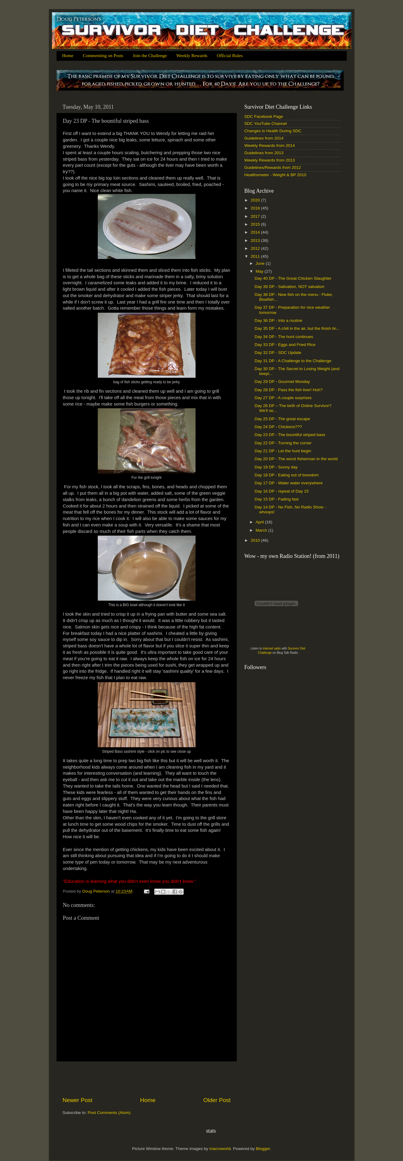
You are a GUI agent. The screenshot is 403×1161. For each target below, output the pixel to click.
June (261, 263)
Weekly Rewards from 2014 (269, 145)
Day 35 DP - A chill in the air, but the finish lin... (297, 328)
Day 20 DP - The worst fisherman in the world (296, 459)
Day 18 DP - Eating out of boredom (287, 475)
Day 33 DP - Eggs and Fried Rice (285, 344)
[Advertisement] (146, 1079)
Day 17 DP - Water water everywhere (289, 483)
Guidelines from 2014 (264, 138)
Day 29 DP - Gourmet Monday (282, 381)
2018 (256, 208)
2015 (256, 224)
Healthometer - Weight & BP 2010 (275, 175)
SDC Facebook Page (263, 116)
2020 (256, 200)
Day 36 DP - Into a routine (278, 320)
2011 (256, 256)
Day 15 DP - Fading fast (277, 499)
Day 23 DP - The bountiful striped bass (290, 434)
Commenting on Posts (103, 55)
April (260, 522)
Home (67, 55)
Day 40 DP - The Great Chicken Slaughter (293, 278)
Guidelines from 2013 (264, 153)
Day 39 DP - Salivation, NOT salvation (289, 286)
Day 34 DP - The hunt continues (284, 336)
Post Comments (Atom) (109, 1112)
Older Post (216, 1100)
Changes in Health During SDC (273, 131)
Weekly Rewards (191, 55)
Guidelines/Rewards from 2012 (272, 167)
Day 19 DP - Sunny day (276, 467)
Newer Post (78, 1100)
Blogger (263, 1148)
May (260, 271)
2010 (256, 540)
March (262, 530)
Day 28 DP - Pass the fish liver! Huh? (289, 390)
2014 (256, 232)
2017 (256, 216)
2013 (256, 240)
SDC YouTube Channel (265, 123)
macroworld (220, 1148)
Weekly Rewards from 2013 (269, 160)
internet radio (271, 648)
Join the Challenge (150, 55)
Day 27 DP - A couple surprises (283, 397)
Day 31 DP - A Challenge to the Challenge (293, 360)
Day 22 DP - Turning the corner (283, 443)
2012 (256, 248)
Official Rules (230, 55)
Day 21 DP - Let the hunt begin (283, 451)
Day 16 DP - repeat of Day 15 (282, 491)
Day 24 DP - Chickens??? (278, 426)
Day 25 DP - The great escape (282, 419)
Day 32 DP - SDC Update (278, 352)
